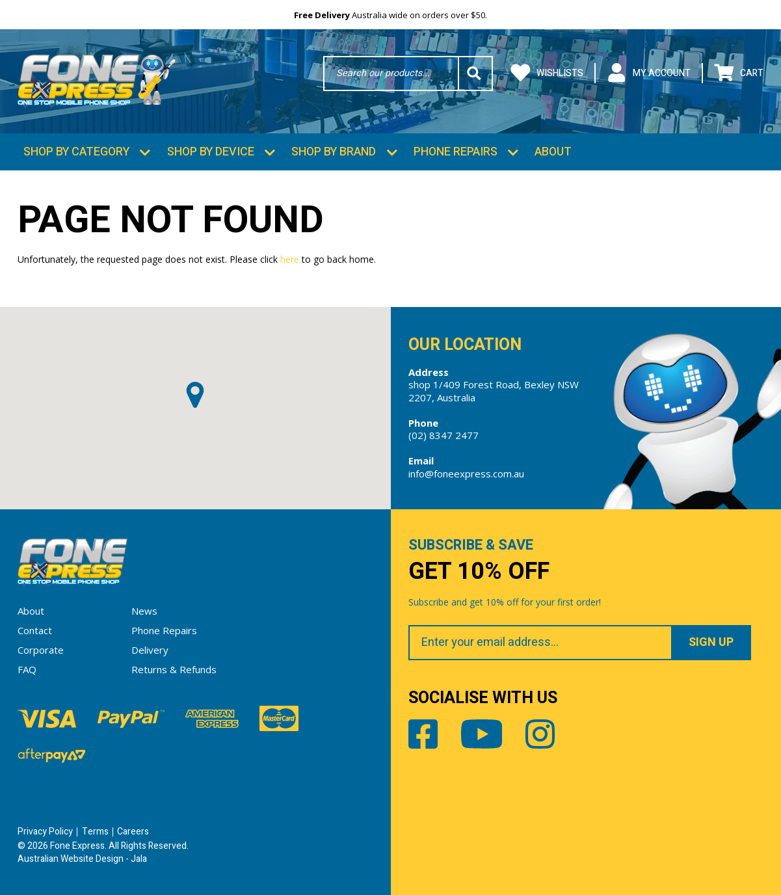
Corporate (41, 649)
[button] (195, 395)
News (144, 610)
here (289, 259)
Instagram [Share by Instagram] (540, 734)
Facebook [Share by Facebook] (423, 734)
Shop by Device (210, 152)
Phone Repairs (455, 152)
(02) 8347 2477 (443, 435)
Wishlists (546, 73)
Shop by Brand (333, 152)
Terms (95, 831)
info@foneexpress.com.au (466, 473)
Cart (738, 73)
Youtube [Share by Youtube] (482, 734)
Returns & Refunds (174, 669)
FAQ (27, 669)
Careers (133, 831)
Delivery (149, 649)
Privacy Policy (45, 831)
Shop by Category (76, 152)
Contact (35, 630)
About (553, 152)
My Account (649, 73)
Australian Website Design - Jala (82, 859)
